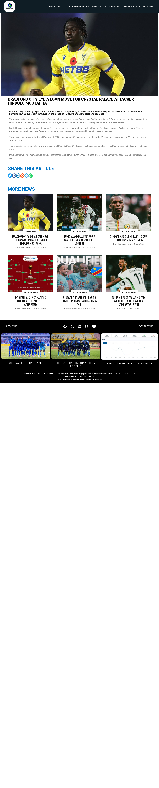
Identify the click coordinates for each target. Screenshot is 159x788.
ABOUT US (11, 326)
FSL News (124, 309)
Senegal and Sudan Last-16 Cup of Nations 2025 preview (128, 238)
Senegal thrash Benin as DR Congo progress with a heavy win (79, 301)
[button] (10, 175)
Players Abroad (99, 6)
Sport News (31, 231)
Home (52, 6)
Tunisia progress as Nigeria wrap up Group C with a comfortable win (128, 301)
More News (148, 6)
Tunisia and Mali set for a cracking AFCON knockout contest (79, 239)
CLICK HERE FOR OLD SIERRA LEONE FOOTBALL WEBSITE (80, 380)
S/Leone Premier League (77, 6)
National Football (132, 6)
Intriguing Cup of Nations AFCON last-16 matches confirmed (30, 301)
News (60, 6)
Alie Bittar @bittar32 (26, 247)
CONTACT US (146, 326)
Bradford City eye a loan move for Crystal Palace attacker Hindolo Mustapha (30, 239)
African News (115, 6)
